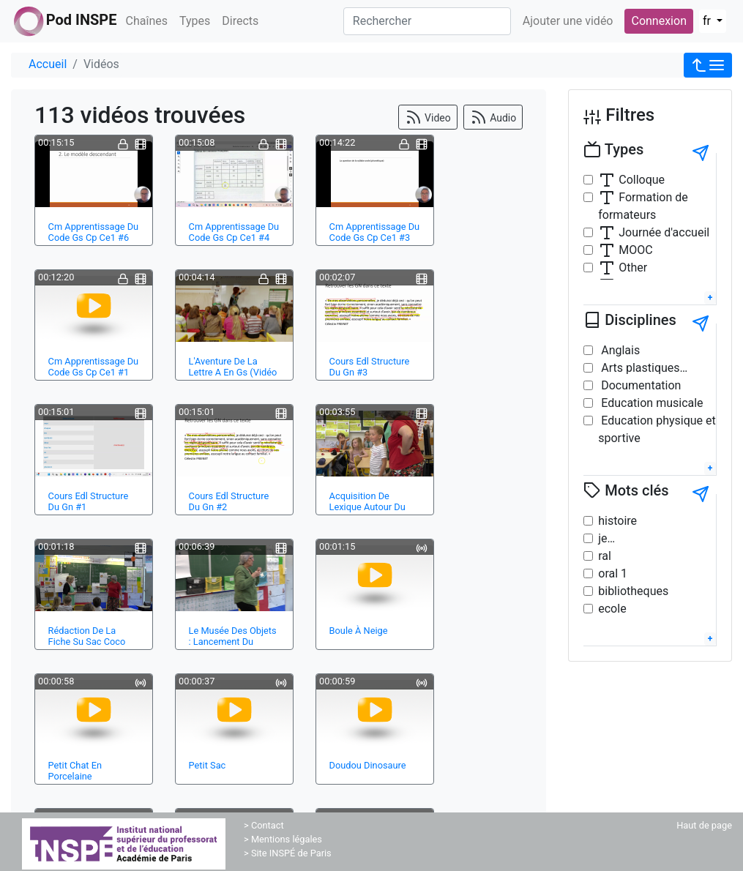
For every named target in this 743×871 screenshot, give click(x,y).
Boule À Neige (358, 630)
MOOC (625, 250)
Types (194, 21)
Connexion (658, 21)
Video (428, 117)
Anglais (619, 350)
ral (604, 556)
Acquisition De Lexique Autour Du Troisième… (367, 507)
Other (622, 268)
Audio (493, 117)
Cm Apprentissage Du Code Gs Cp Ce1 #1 (93, 367)
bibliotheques (633, 591)
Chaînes (147, 21)
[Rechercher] (427, 21)
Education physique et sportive (657, 429)
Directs (240, 21)
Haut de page (704, 825)
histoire (617, 521)
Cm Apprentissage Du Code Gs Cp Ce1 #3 (374, 232)
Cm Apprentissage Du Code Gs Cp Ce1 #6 (93, 232)
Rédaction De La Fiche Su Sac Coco (87, 636)
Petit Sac (207, 765)
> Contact (264, 825)
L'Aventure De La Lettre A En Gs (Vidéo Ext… (233, 372)
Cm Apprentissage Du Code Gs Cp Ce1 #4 (234, 232)
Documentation (639, 385)
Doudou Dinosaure (367, 765)
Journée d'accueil (653, 233)
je (602, 538)
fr (708, 21)
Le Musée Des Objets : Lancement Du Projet (233, 642)
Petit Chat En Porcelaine (75, 771)
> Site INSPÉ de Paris (288, 853)
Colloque (631, 180)
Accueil (48, 64)
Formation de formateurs (643, 205)
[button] (708, 65)
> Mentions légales (283, 839)
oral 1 (612, 573)
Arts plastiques (638, 368)
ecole (612, 609)
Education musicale (650, 403)
